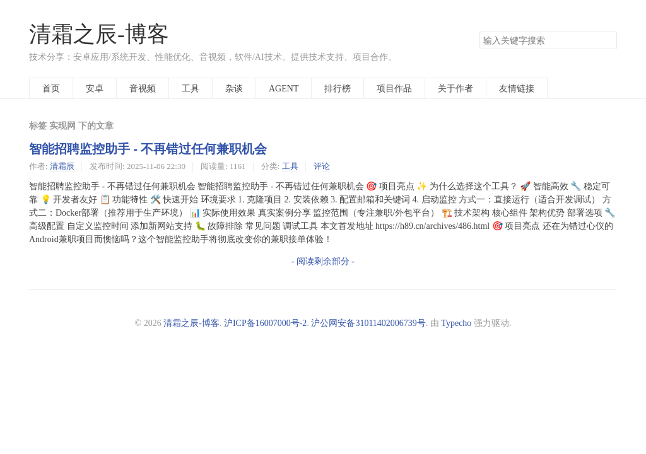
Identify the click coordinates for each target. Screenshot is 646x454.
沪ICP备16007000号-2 (265, 323)
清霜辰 (62, 166)
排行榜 (337, 88)
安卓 (94, 88)
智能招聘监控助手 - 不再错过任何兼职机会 (148, 149)
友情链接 (516, 88)
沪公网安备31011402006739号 (368, 323)
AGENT (283, 88)
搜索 (606, 40)
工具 (190, 88)
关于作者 (455, 88)
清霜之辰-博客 (99, 34)
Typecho (456, 323)
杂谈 (234, 88)
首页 (51, 88)
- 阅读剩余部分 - (323, 261)
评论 (322, 166)
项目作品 (394, 88)
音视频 (142, 88)
